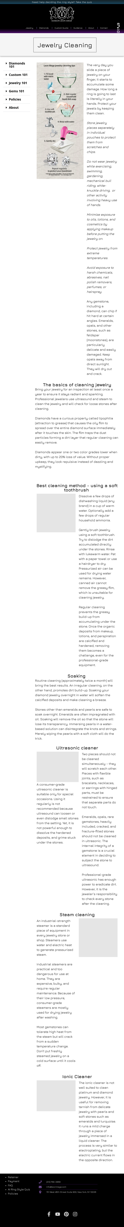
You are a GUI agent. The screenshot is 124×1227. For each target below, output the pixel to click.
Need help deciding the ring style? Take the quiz (62, 2)
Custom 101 (18, 75)
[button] (16, 65)
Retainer (13, 1177)
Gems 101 (16, 91)
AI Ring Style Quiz (19, 1189)
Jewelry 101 (18, 83)
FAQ (10, 1185)
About (14, 107)
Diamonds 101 (17, 65)
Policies (15, 99)
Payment (13, 1181)
